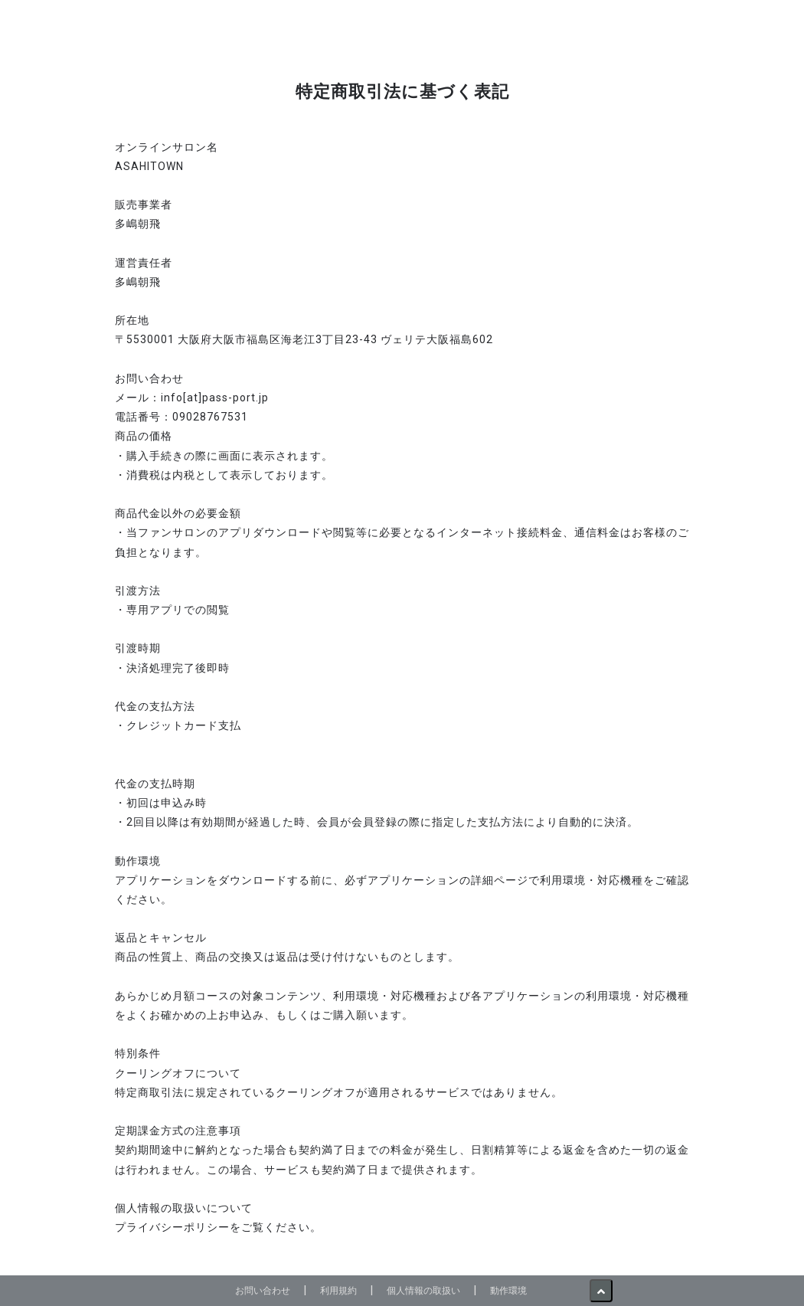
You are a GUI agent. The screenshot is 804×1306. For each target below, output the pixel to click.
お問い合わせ (262, 1290)
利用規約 (338, 1290)
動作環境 (508, 1290)
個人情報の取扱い (423, 1290)
